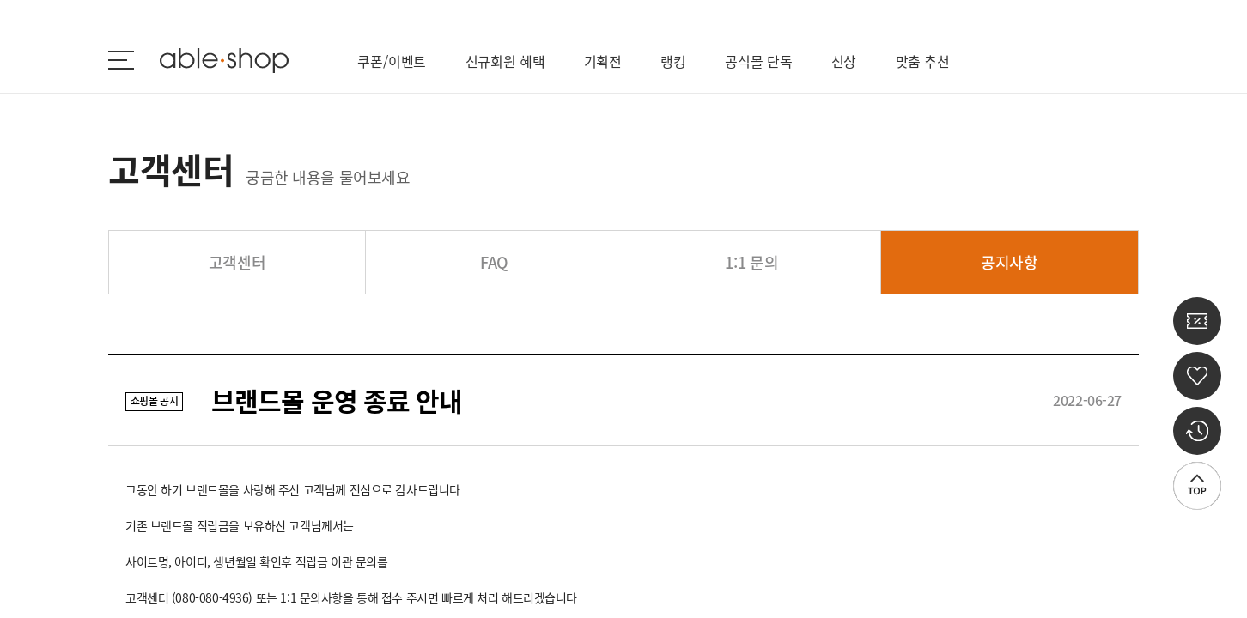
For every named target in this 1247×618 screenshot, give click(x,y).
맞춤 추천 (923, 61)
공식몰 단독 (758, 61)
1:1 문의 (751, 262)
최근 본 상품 (1197, 431)
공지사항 (1009, 262)
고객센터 (237, 262)
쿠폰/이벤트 (391, 61)
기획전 (603, 61)
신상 (844, 61)
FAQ (494, 262)
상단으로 (1197, 486)
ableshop (224, 60)
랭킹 (673, 61)
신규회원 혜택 (505, 61)
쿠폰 (1197, 321)
